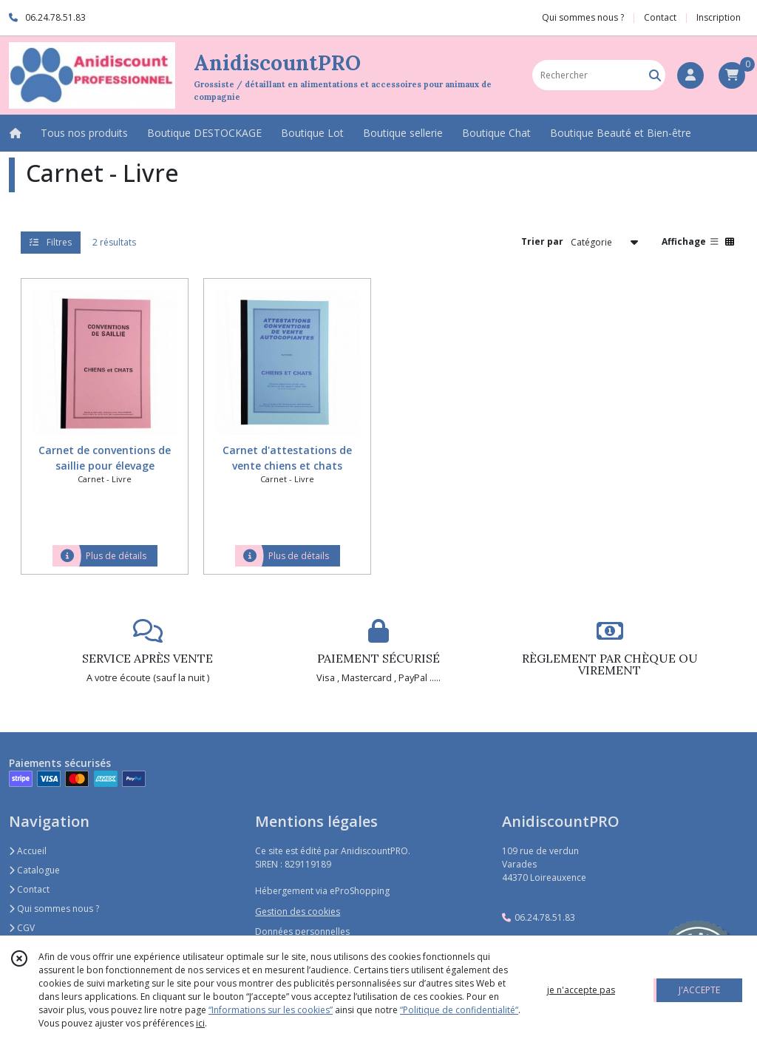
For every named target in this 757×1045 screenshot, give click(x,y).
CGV (22, 927)
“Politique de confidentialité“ (459, 1010)
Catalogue (34, 870)
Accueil (28, 851)
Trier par (542, 241)
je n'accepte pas (581, 990)
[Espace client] (690, 75)
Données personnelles (302, 931)
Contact (660, 17)
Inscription (718, 17)
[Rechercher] (655, 75)
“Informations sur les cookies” (270, 1010)
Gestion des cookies (297, 911)
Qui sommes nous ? (54, 908)
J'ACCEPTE (699, 990)
